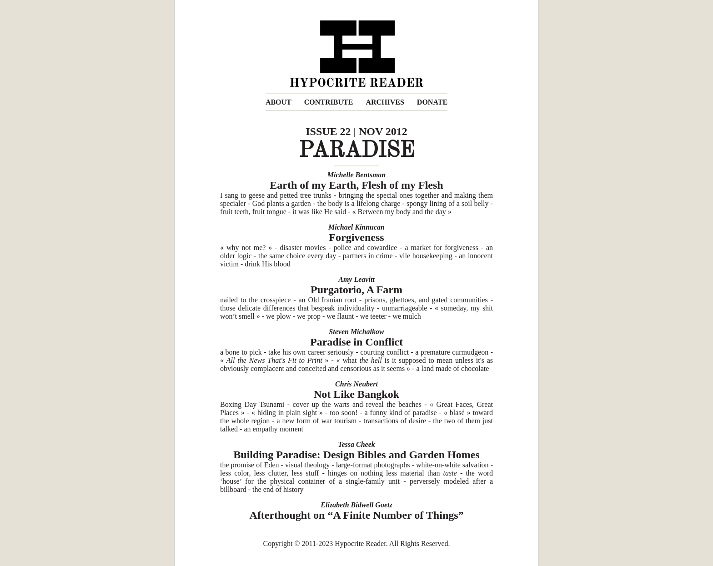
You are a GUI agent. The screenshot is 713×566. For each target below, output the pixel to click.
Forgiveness (356, 237)
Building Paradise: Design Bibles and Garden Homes (356, 455)
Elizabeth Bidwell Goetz (356, 505)
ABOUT (278, 102)
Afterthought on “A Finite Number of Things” (356, 515)
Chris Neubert (356, 384)
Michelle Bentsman (356, 175)
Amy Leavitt (356, 279)
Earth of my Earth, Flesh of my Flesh (356, 185)
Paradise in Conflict (356, 342)
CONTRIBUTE (328, 102)
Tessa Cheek (356, 444)
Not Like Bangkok (356, 394)
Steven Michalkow (356, 332)
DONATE (432, 102)
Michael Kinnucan (356, 227)
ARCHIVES (385, 102)
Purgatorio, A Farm (356, 290)
